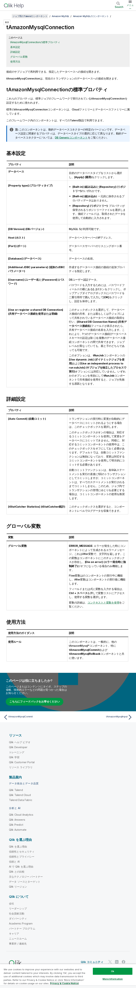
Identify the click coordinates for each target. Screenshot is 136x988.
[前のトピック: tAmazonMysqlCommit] (35, 717)
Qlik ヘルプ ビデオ (19, 742)
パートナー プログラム (22, 928)
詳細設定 (15, 51)
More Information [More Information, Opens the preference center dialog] (113, 978)
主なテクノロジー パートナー (26, 876)
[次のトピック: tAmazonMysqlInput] (101, 717)
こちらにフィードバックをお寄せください (34, 701)
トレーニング (16, 752)
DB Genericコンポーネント (71, 137)
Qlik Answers (17, 819)
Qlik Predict (16, 824)
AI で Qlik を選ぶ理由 (21, 866)
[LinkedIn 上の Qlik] (116, 962)
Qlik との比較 (16, 871)
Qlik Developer (18, 747)
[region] (68, 976)
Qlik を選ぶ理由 (18, 846)
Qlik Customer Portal (22, 762)
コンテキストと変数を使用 (103, 602)
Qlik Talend (16, 789)
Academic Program (21, 923)
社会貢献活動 (16, 913)
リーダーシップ (18, 908)
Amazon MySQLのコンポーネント (91, 16)
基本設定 (15, 47)
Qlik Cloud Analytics (21, 814)
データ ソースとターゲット (24, 881)
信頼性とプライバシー (22, 856)
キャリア (14, 933)
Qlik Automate (17, 829)
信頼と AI (14, 861)
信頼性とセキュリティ (22, 851)
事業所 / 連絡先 (18, 943)
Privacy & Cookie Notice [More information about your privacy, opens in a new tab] (64, 983)
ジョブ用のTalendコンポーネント (29, 16)
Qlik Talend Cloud (20, 794)
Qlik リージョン (18, 886)
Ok (112, 971)
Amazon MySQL (60, 16)
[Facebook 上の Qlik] (123, 962)
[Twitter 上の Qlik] (110, 962)
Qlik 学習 (14, 757)
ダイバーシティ (18, 918)
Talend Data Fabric (20, 799)
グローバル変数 (19, 56)
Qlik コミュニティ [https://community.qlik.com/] (92, 962)
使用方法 (15, 61)
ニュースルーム (18, 938)
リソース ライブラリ (21, 767)
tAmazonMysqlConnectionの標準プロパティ (35, 42)
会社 (11, 903)
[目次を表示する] (7, 16)
